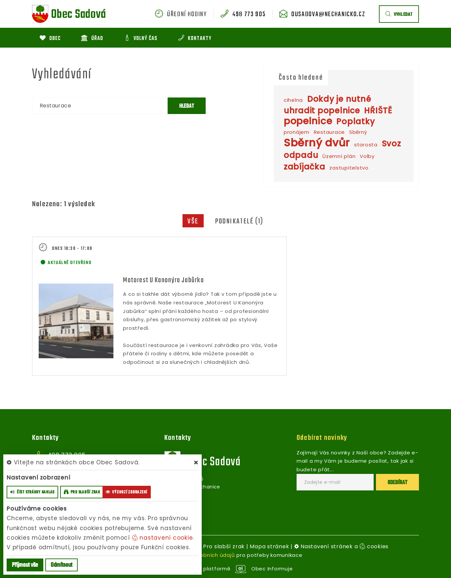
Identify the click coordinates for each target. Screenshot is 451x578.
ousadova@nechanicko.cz (328, 14)
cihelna (293, 99)
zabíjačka (304, 166)
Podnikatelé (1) (239, 221)
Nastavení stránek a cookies (341, 546)
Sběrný (358, 132)
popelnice (308, 121)
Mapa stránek (269, 546)
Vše (192, 221)
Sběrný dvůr (317, 142)
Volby (367, 156)
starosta (366, 144)
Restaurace (329, 132)
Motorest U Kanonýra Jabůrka (163, 280)
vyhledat (399, 15)
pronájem (296, 132)
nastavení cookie (162, 538)
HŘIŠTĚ (378, 110)
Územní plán (338, 156)
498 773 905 (249, 14)
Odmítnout (61, 565)
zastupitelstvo (349, 167)
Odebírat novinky (322, 437)
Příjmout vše (25, 565)
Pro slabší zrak (224, 546)
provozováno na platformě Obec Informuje (225, 568)
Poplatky (355, 121)
